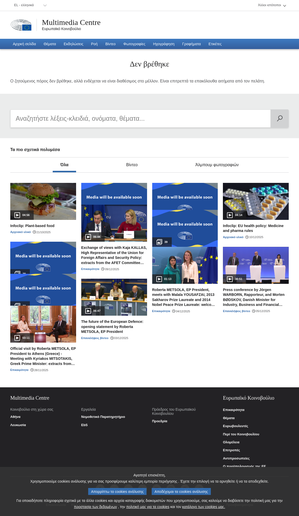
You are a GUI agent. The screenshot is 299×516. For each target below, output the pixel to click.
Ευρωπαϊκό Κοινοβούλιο (61, 29)
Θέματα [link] (228, 418)
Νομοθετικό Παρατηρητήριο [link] (103, 417)
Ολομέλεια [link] (231, 442)
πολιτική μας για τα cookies (147, 507)
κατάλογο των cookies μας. (203, 507)
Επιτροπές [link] (231, 450)
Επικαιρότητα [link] (233, 410)
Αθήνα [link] (15, 417)
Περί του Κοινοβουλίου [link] (241, 434)
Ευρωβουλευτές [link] (235, 426)
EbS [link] (84, 425)
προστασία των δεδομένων (95, 507)
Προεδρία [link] (159, 421)
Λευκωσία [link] (18, 425)
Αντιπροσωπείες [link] (236, 458)
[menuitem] (29, 5)
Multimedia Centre (71, 22)
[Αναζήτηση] (279, 118)
